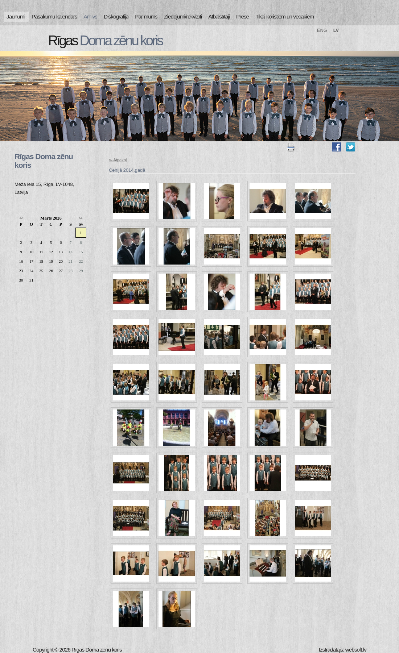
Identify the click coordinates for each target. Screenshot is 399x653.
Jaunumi (16, 16)
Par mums (146, 16)
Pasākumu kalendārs (54, 16)
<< (20, 218)
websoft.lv (355, 649)
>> (80, 218)
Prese (242, 16)
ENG (322, 30)
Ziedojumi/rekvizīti (183, 16)
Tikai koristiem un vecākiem (284, 16)
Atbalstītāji (219, 16)
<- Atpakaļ (118, 160)
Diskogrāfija (116, 16)
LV (336, 30)
